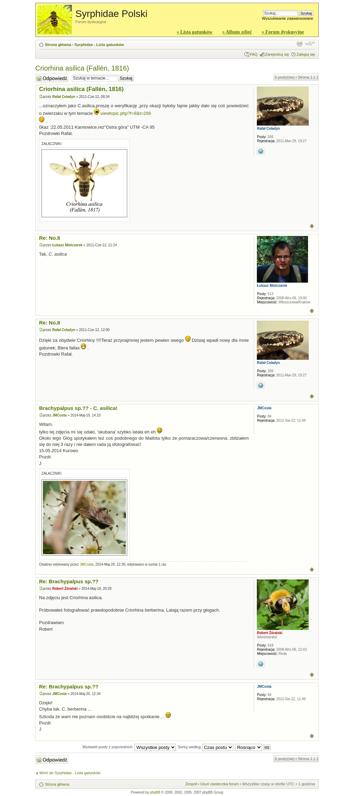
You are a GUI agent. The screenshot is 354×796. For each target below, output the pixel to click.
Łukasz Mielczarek (67, 245)
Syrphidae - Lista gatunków (99, 45)
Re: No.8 (49, 238)
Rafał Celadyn (63, 97)
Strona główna (58, 45)
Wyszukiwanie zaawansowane (287, 18)
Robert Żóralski (64, 589)
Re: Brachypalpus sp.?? (69, 581)
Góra (312, 226)
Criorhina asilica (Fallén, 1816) (82, 68)
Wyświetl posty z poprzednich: (129, 747)
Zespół (191, 784)
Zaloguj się (306, 54)
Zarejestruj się (277, 54)
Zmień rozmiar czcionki (310, 43)
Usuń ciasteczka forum (219, 784)
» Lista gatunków (194, 32)
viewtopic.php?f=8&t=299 (126, 113)
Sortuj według (205, 747)
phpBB (155, 792)
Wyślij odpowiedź (51, 78)
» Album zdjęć (237, 32)
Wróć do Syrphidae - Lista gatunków (70, 773)
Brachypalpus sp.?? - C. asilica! (78, 408)
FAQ (254, 54)
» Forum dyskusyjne (283, 32)
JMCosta (59, 415)
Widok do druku (299, 43)
